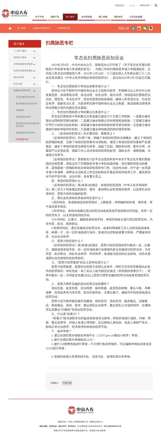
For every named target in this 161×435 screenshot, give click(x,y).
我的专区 (118, 16)
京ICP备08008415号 (112, 426)
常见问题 (18, 84)
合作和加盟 (86, 16)
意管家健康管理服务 (23, 64)
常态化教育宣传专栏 (25, 97)
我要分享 (123, 28)
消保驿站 (20, 110)
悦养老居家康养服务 (23, 70)
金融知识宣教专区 (41, 28)
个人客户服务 (20, 51)
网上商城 (103, 16)
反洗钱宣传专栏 (23, 116)
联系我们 (72, 426)
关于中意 (39, 16)
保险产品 (55, 16)
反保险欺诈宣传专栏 (25, 132)
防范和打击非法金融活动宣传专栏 (27, 124)
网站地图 (44, 426)
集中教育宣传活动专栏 (26, 103)
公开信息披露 (135, 16)
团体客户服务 (20, 57)
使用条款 (53, 426)
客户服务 (70, 16)
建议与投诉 (19, 77)
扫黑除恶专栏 (63, 28)
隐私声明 (62, 426)
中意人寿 (67, 383)
